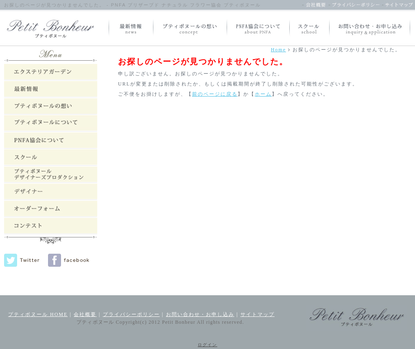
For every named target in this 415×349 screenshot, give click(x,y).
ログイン (207, 344)
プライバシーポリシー (131, 314)
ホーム (263, 94)
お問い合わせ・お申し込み (200, 314)
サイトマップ (257, 314)
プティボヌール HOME (38, 314)
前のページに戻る (215, 94)
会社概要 (85, 314)
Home (278, 50)
